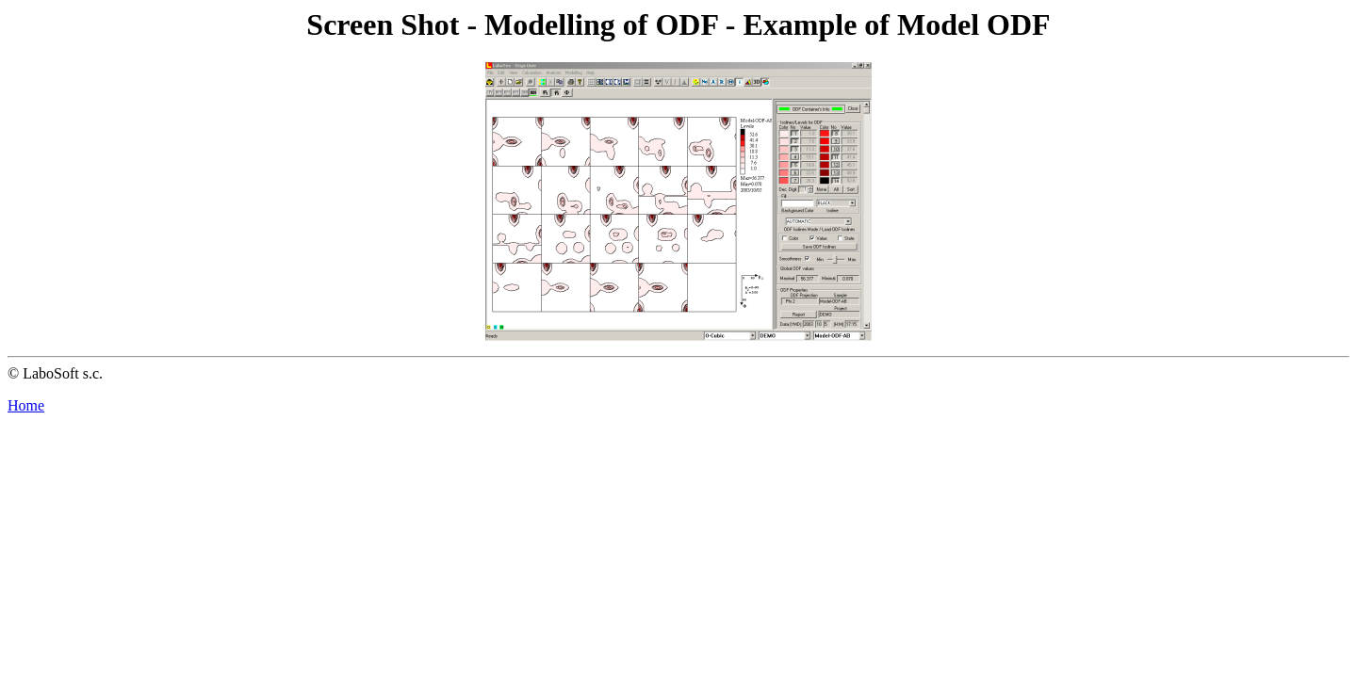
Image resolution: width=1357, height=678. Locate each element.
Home (26, 405)
